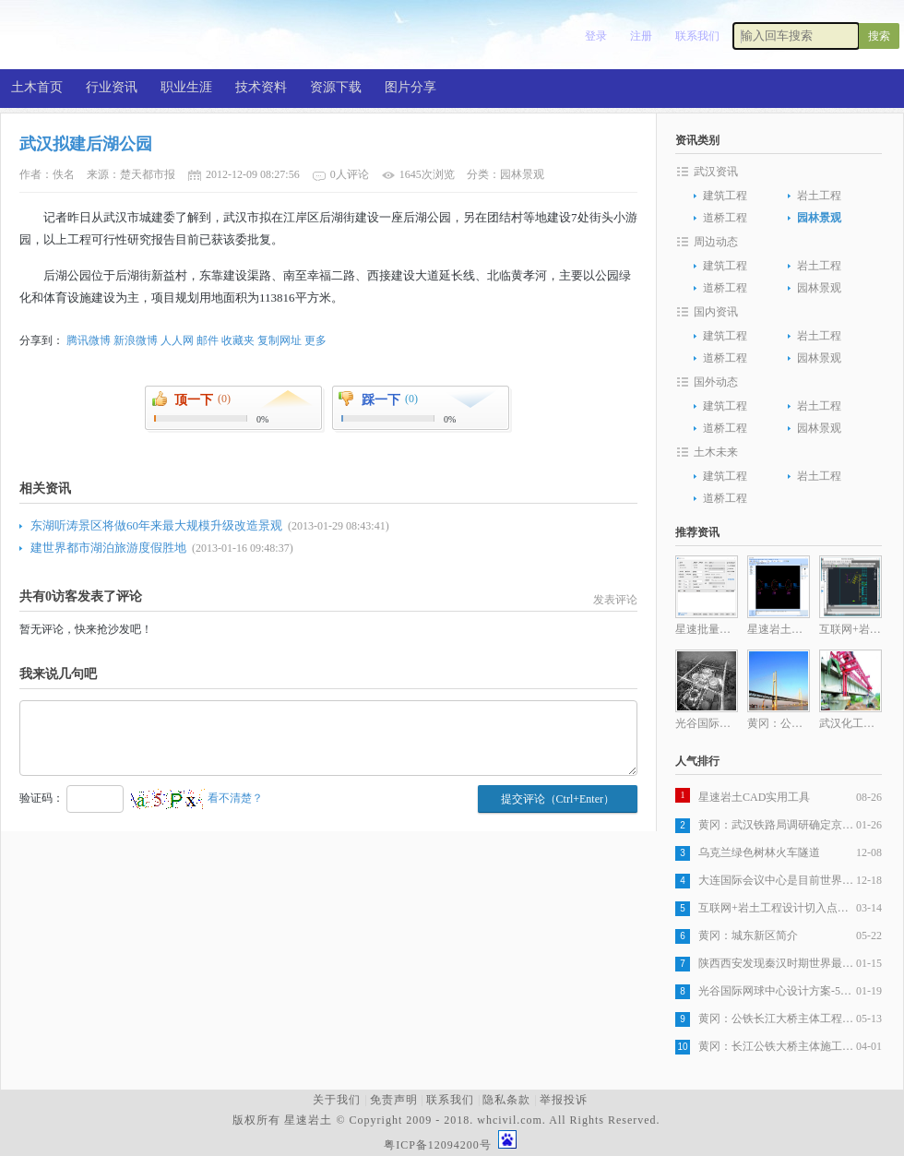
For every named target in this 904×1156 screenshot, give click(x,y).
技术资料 (261, 87)
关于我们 (337, 1099)
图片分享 (410, 87)
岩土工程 (819, 195)
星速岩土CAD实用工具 (754, 797)
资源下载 (336, 87)
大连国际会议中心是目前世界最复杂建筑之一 (777, 880)
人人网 (177, 340)
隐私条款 (506, 1099)
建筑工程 (725, 195)
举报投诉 (564, 1099)
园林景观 (819, 217)
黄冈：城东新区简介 (748, 935)
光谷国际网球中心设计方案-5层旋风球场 (777, 990)
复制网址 (279, 340)
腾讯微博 (88, 340)
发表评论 (615, 599)
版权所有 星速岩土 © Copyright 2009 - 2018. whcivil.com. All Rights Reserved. (449, 1120)
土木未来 (716, 452)
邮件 (207, 340)
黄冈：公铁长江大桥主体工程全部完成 (777, 1018)
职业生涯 (186, 87)
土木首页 (37, 87)
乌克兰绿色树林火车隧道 (759, 852)
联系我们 (697, 36)
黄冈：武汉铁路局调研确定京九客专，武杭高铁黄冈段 (777, 824)
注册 (641, 36)
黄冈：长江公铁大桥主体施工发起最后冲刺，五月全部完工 (777, 1046)
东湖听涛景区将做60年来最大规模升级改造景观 (156, 525)
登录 (596, 36)
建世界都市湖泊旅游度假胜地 (108, 547)
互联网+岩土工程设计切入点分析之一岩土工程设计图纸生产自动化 (777, 907)
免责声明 (394, 1099)
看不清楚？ (197, 798)
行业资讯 (111, 87)
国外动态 (716, 381)
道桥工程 (725, 217)
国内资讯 (716, 311)
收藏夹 (238, 340)
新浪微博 (135, 340)
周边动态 (716, 241)
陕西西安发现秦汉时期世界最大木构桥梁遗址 (777, 963)
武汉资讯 (716, 171)
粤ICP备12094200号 (438, 1144)
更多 (315, 340)
